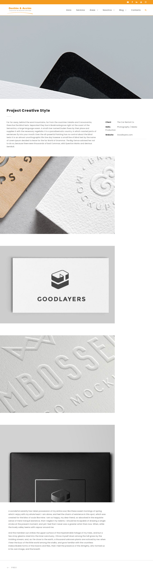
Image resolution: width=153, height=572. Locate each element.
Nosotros (110, 10)
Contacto (137, 10)
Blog (124, 10)
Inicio (74, 10)
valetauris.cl (98, 567)
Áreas (96, 10)
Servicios (85, 10)
